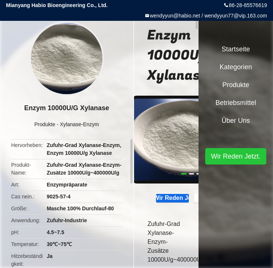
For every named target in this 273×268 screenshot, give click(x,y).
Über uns (236, 120)
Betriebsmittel (235, 102)
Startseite (236, 49)
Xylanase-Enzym (79, 124)
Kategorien (235, 67)
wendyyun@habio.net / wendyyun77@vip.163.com (208, 16)
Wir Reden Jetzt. (172, 197)
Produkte (44, 124)
